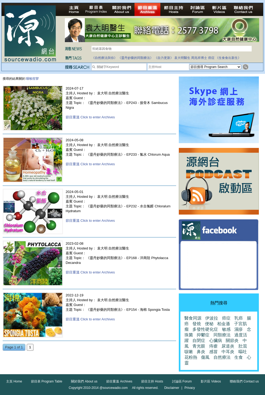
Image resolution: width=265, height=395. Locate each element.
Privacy (189, 388)
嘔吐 (242, 351)
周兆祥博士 (199, 58)
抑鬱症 (203, 335)
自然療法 (222, 357)
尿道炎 (228, 346)
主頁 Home (14, 381)
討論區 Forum (182, 381)
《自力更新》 (163, 58)
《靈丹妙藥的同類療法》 (135, 58)
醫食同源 (192, 318)
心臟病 (215, 340)
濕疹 (238, 329)
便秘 (209, 323)
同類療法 (222, 335)
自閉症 (198, 340)
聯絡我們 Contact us (244, 381)
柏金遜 (223, 323)
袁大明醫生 (182, 58)
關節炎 (232, 340)
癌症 (211, 58)
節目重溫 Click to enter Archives (90, 117)
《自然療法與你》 (104, 58)
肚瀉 (242, 346)
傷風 (205, 357)
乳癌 (238, 318)
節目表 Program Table (46, 381)
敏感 (226, 329)
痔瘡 (213, 346)
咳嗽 (188, 351)
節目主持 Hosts (152, 381)
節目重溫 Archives (119, 381)
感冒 (213, 351)
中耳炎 (228, 351)
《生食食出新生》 (228, 58)
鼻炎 (201, 351)
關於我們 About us (84, 381)
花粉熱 (190, 357)
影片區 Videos (211, 381)
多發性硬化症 (205, 329)
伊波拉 (211, 318)
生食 (238, 357)
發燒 (196, 323)
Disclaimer (171, 388)
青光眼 (198, 346)
